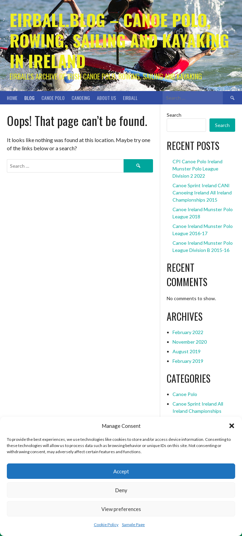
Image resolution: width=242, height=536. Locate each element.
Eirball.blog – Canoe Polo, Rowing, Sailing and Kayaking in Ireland (119, 40)
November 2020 (190, 342)
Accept (121, 471)
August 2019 (187, 351)
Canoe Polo (53, 97)
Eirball (130, 97)
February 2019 (188, 361)
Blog (29, 97)
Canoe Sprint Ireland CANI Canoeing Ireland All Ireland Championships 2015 (202, 192)
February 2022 (188, 332)
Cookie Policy (106, 524)
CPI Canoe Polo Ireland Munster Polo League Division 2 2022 (197, 168)
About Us (106, 97)
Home (12, 97)
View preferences (121, 509)
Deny (121, 490)
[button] (231, 425)
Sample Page (133, 524)
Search (174, 115)
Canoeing (81, 97)
